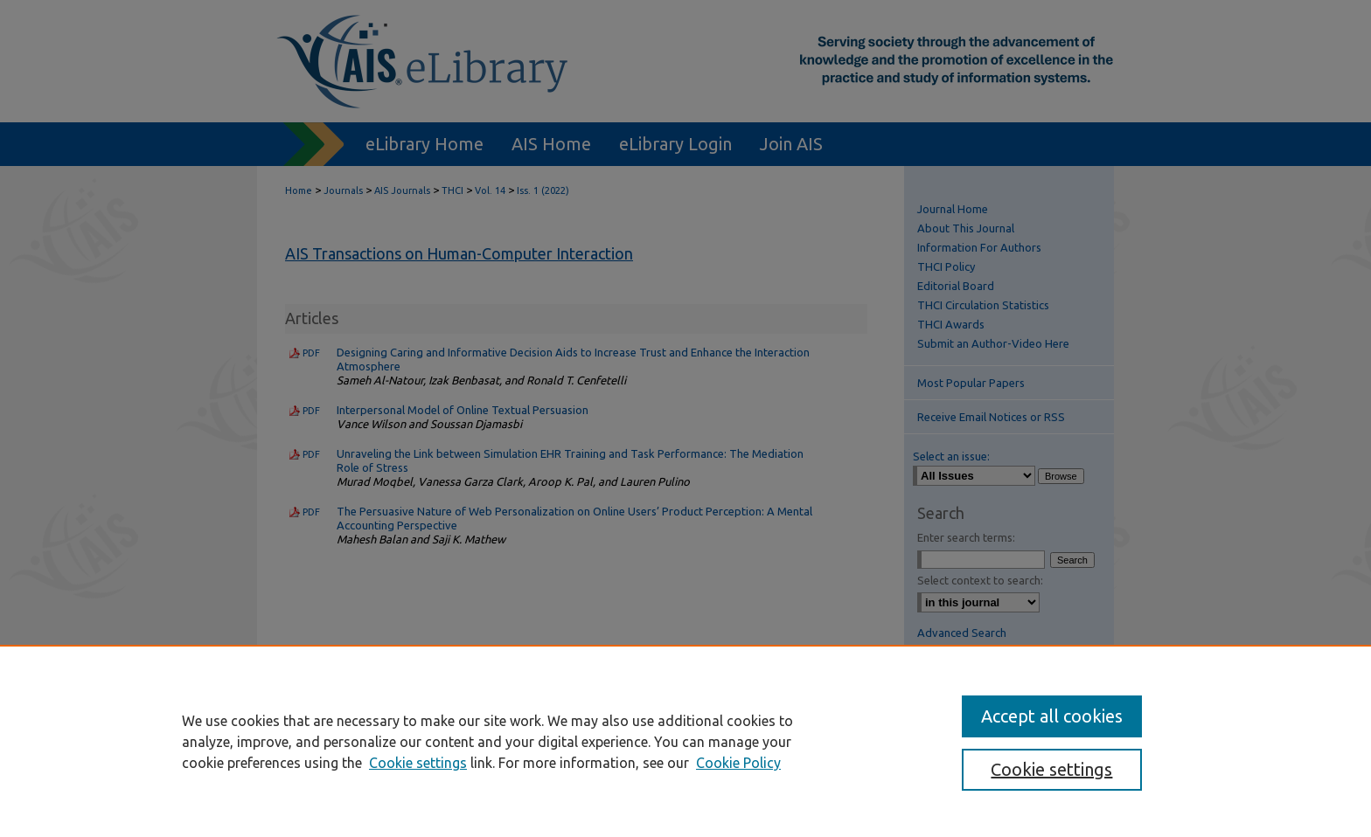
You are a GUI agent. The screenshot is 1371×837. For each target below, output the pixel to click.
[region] (685, 741)
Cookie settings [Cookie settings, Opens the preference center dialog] (1051, 769)
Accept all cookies (1052, 716)
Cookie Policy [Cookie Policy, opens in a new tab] (738, 763)
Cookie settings (418, 763)
